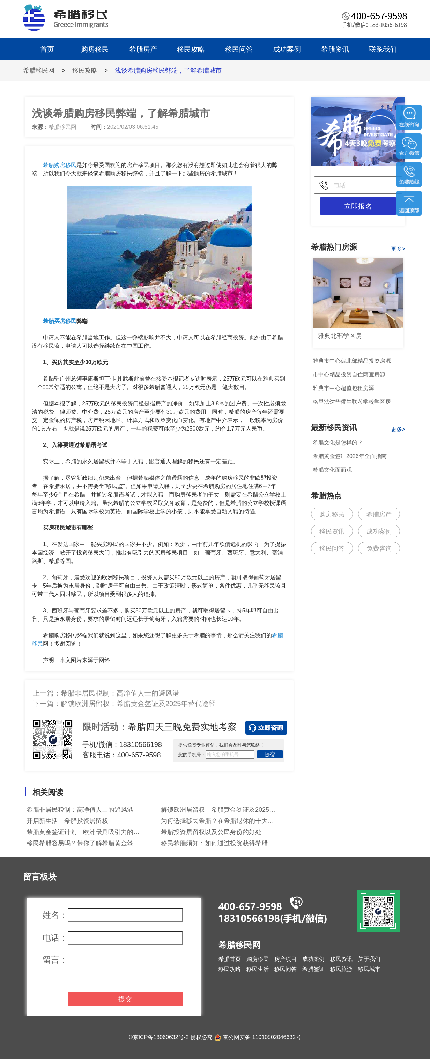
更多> (398, 249)
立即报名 (358, 206)
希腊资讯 (335, 49)
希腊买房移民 (59, 321)
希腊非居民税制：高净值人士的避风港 (120, 693)
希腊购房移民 (59, 165)
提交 (270, 754)
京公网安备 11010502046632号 (262, 1037)
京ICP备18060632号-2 (161, 1037)
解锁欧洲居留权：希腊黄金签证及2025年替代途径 (138, 703)
